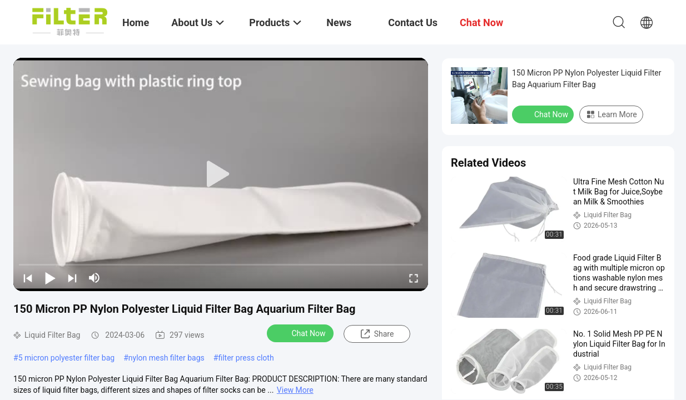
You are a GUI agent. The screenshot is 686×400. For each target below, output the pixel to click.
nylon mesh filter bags (166, 357)
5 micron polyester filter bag (66, 357)
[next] (72, 277)
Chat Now (301, 332)
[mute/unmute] (94, 277)
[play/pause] (50, 277)
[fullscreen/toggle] (413, 277)
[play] (221, 174)
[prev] (28, 277)
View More (295, 390)
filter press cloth (246, 357)
